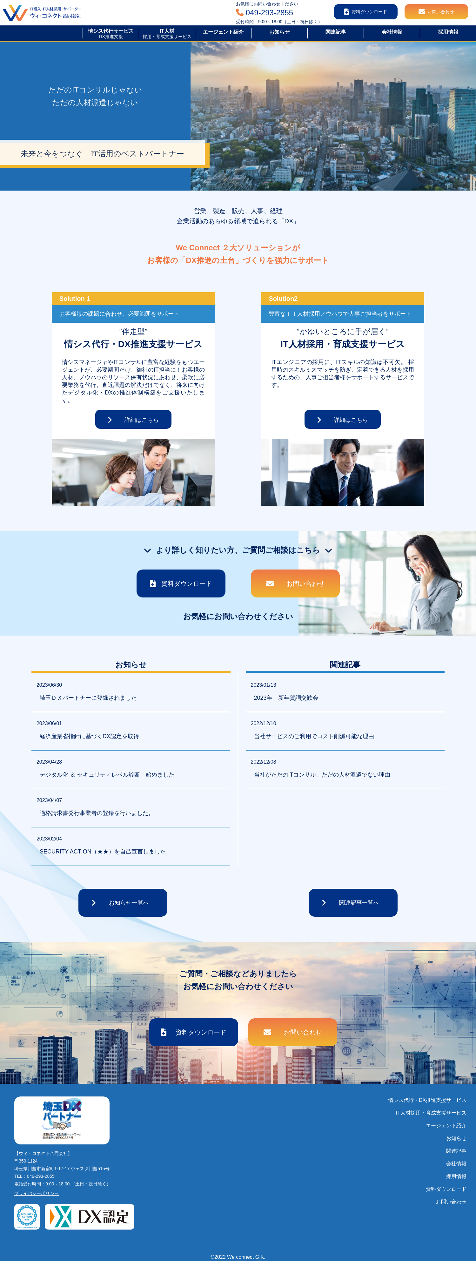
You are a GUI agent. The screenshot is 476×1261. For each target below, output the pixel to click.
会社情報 (456, 1163)
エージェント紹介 (446, 1125)
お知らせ (456, 1138)
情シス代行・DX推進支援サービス (427, 1100)
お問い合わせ (451, 1201)
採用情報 (456, 1176)
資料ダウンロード (446, 1189)
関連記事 (456, 1151)
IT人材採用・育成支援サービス (431, 1113)
